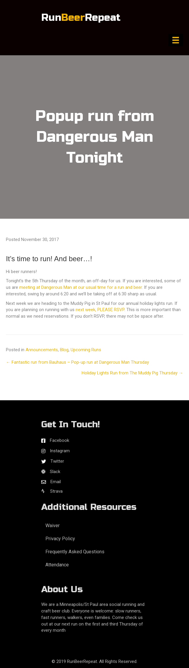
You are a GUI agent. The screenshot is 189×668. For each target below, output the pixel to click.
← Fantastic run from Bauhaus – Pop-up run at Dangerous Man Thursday (77, 362)
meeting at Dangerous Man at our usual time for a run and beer (80, 287)
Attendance (57, 565)
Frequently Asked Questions (74, 551)
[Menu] (175, 40)
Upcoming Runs (86, 349)
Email (55, 481)
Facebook (59, 440)
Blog (64, 349)
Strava (52, 491)
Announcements (42, 349)
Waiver (52, 525)
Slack (55, 471)
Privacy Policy (60, 538)
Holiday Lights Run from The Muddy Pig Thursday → (132, 373)
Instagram (60, 450)
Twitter (57, 461)
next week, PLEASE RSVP (100, 309)
